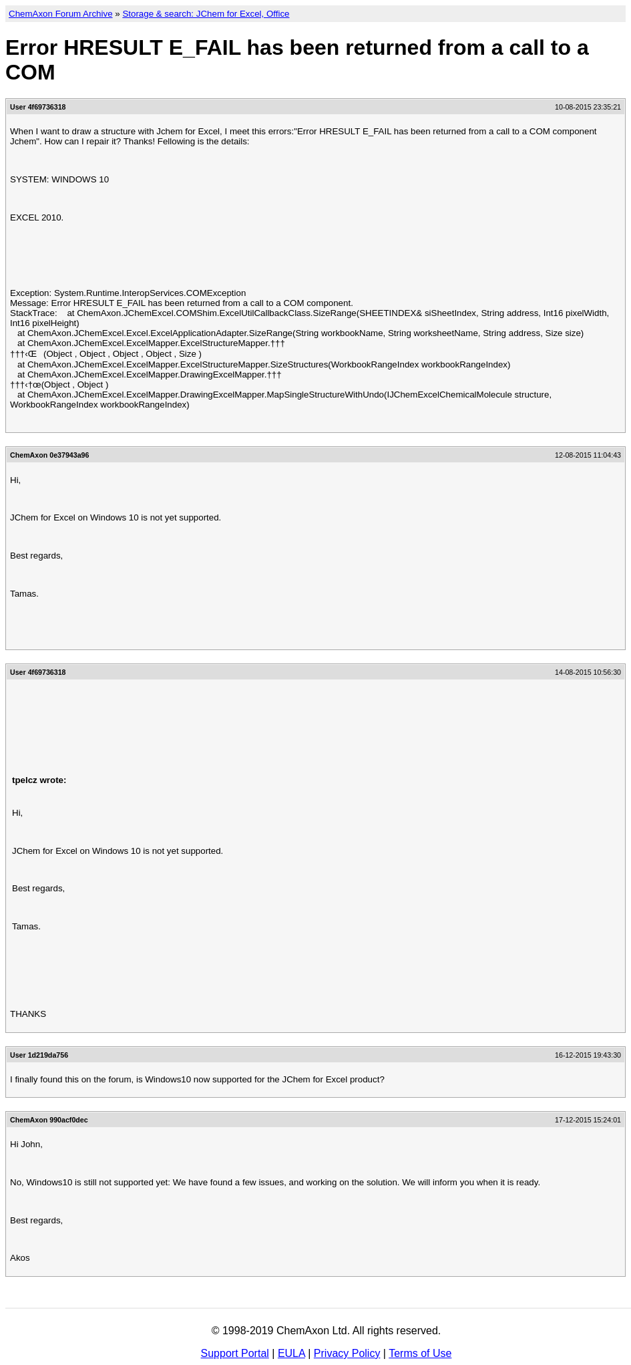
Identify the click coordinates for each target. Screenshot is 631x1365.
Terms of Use (420, 1353)
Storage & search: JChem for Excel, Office (205, 14)
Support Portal (235, 1353)
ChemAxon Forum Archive (61, 14)
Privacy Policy (347, 1353)
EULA (291, 1353)
